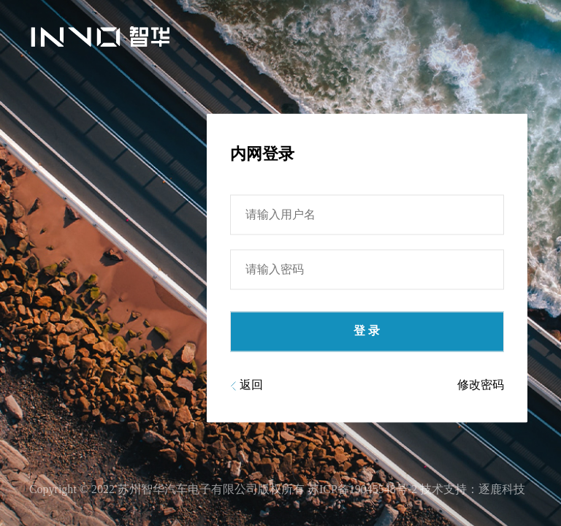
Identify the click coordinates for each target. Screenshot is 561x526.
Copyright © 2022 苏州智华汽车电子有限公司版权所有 (167, 489)
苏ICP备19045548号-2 (362, 489)
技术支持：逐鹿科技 (472, 489)
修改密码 (480, 390)
